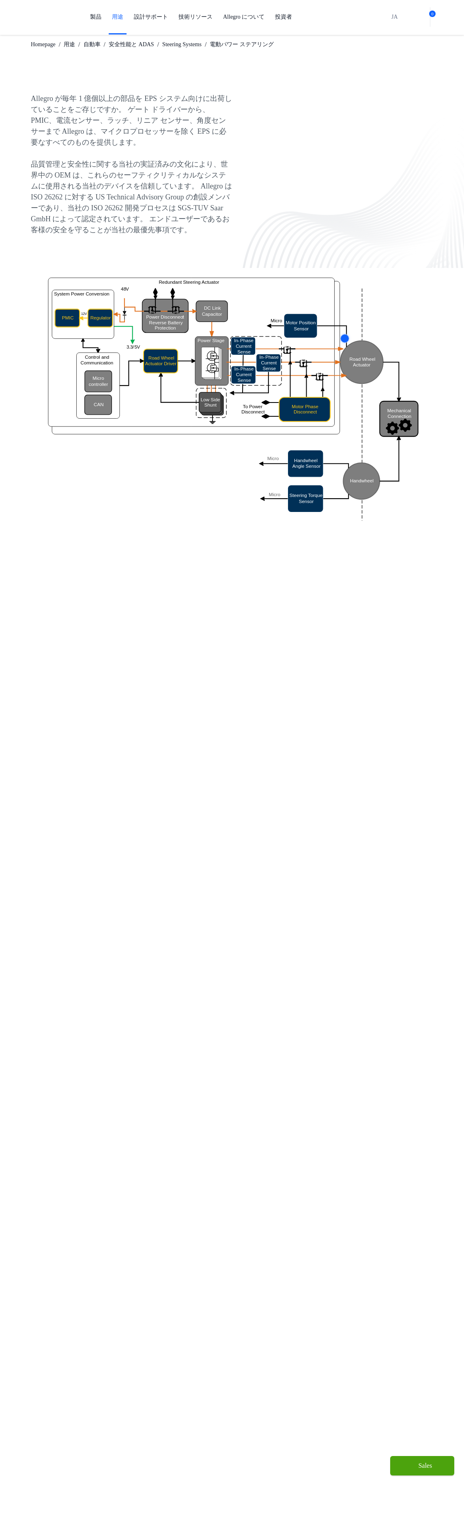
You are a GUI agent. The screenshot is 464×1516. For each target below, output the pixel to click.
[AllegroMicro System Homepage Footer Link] (59, 1364)
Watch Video (152, 1145)
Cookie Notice (255, 1494)
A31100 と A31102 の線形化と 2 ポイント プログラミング (118, 1041)
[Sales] (422, 1465)
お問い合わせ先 (238, 1469)
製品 (95, 16)
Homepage (46, 44)
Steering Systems (193, 44)
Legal (291, 1494)
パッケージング (175, 1422)
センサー (42, 1402)
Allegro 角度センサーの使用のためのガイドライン (103, 1015)
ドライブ (42, 1428)
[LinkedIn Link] (403, 1364)
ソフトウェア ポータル (178, 1460)
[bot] (416, 17)
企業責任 (229, 1435)
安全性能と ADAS (138, 44)
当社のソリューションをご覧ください (55, 869)
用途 (117, 16)
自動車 (98, 44)
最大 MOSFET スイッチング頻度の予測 (88, 989)
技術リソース (195, 16)
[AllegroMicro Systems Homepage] (52, 17)
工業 (99, 1415)
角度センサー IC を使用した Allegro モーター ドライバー (113, 976)
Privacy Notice (206, 1494)
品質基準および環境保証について (178, 1439)
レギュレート (48, 1415)
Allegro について (244, 16)
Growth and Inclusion (233, 1452)
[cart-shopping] (430, 17)
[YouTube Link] (429, 1364)
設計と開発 (169, 1409)
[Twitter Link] (390, 1364)
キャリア (229, 1422)
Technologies (111, 1441)
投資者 (285, 16)
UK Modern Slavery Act (340, 1494)
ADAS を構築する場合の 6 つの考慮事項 (90, 902)
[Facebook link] (377, 1364)
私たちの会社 (235, 1409)
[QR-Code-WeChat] (415, 1364)
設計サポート (151, 16)
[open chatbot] (422, 1494)
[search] (403, 17)
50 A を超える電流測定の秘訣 (74, 1002)
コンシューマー (113, 1428)
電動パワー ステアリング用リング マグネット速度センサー (117, 1028)
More (345, 338)
